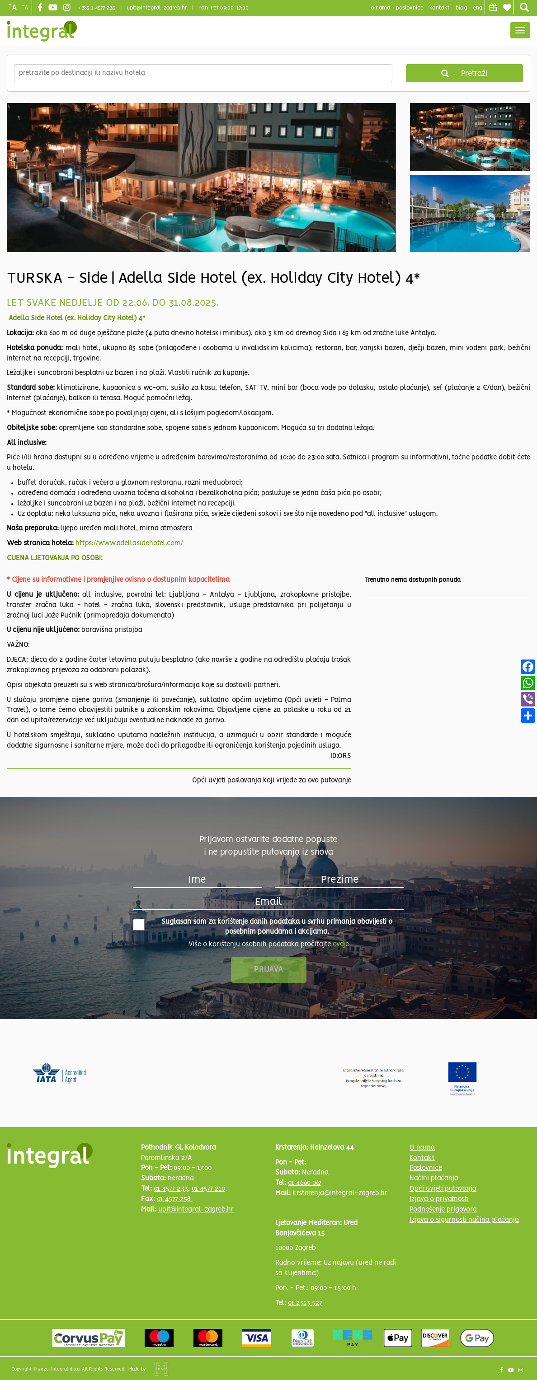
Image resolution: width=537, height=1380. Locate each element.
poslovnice (410, 7)
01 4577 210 (208, 1189)
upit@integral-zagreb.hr (157, 7)
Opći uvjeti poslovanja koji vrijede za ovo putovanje (271, 780)
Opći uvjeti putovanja (443, 1189)
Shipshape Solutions (161, 1368)
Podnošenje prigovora (443, 1210)
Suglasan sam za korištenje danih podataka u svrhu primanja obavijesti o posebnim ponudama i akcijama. (262, 927)
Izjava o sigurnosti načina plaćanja (464, 1220)
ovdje (341, 944)
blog (461, 7)
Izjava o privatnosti (439, 1199)
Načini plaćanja (434, 1178)
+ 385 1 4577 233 (96, 7)
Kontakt (439, 7)
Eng (477, 7)
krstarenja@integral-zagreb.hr (339, 1193)
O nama (422, 1148)
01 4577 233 (171, 1189)
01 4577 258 (175, 1199)
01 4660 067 (304, 1183)
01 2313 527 (305, 1303)
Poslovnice (426, 1168)
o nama (380, 7)
